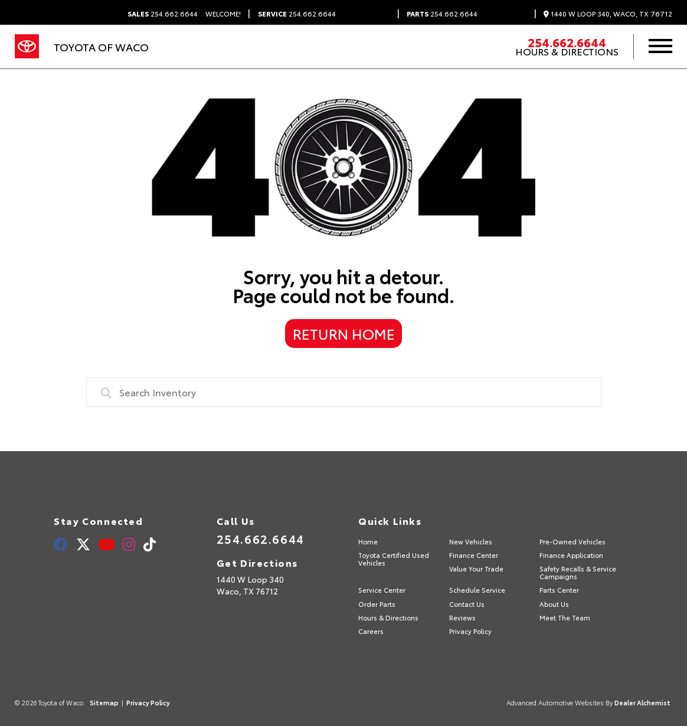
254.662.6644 (162, 13)
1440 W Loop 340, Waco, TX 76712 (608, 14)
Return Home (344, 333)
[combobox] (343, 392)
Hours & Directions (567, 51)
